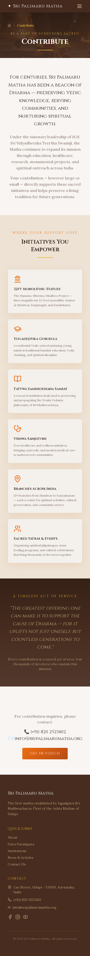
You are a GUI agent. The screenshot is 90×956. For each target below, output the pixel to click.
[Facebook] (10, 917)
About (12, 837)
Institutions (17, 851)
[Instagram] (17, 917)
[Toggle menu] (79, 6)
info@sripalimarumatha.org (34, 907)
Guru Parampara (21, 844)
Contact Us (17, 864)
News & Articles (20, 857)
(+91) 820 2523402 (27, 900)
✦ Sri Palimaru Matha (35, 6)
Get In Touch (45, 753)
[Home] (9, 25)
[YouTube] (25, 917)
